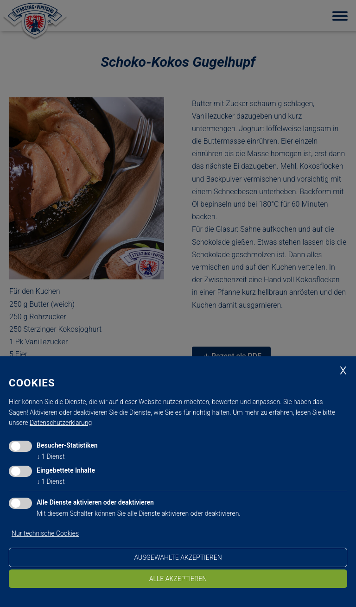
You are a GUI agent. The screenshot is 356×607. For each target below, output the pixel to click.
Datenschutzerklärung (61, 422)
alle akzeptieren (178, 578)
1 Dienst (50, 456)
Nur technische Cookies (45, 533)
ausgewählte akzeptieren (178, 557)
